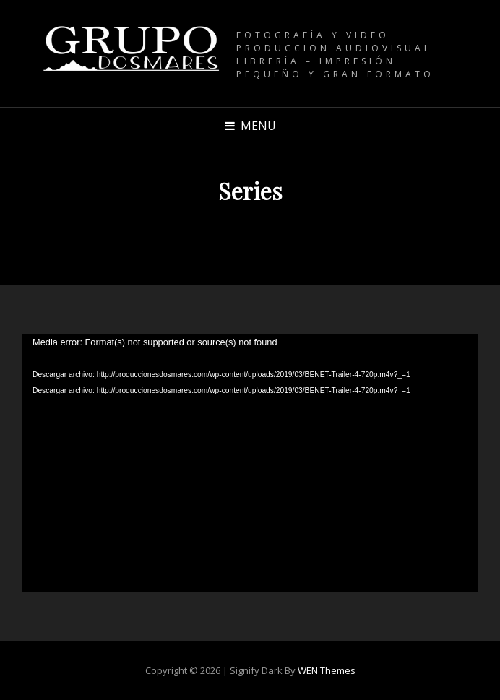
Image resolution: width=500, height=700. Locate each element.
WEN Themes (326, 670)
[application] (250, 463)
